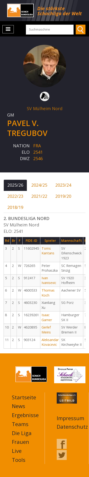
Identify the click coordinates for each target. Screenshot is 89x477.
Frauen (20, 441)
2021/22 (39, 196)
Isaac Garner (47, 317)
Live (17, 450)
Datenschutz (72, 426)
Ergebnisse (25, 414)
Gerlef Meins (46, 329)
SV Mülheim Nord (44, 108)
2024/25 (39, 185)
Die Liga (22, 432)
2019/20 (63, 196)
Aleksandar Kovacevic (50, 342)
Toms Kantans (48, 251)
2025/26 (15, 185)
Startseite (24, 397)
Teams (20, 424)
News (18, 406)
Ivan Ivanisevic (49, 280)
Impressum (70, 418)
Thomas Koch (48, 292)
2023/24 (63, 185)
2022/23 (15, 196)
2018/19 (15, 207)
